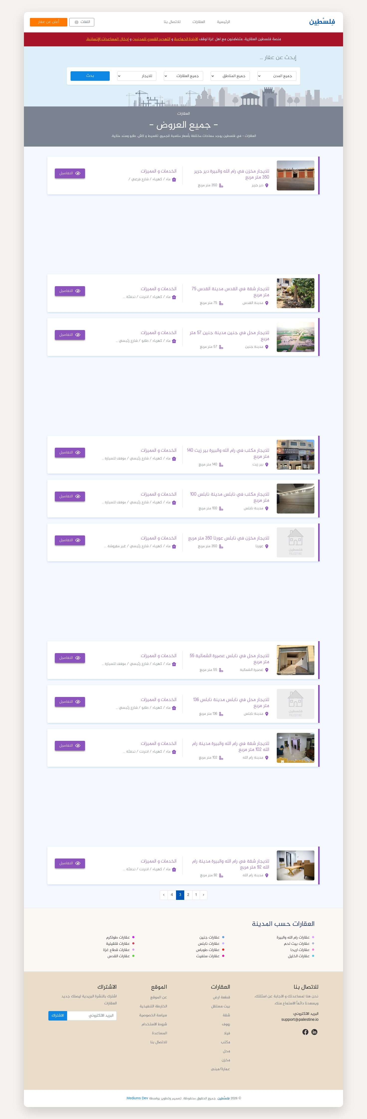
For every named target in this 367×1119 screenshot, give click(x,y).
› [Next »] (163, 895)
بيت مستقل (220, 1006)
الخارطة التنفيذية (153, 1006)
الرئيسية (223, 22)
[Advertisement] (183, 233)
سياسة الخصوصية (153, 1015)
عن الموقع (158, 997)
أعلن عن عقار (48, 22)
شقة (226, 1015)
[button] (81, 22)
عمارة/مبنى (220, 1069)
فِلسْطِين (322, 22)
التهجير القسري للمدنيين (151, 39)
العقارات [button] (198, 22)
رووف (226, 1024)
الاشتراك (58, 1015)
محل (226, 1051)
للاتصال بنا (172, 22)
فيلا (227, 1033)
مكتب (225, 1042)
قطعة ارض (221, 997)
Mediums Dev (137, 1098)
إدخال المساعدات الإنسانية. (107, 39)
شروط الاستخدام (154, 1024)
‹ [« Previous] (203, 895)
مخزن (226, 1060)
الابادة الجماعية (186, 39)
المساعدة (159, 1033)
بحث (90, 76)
